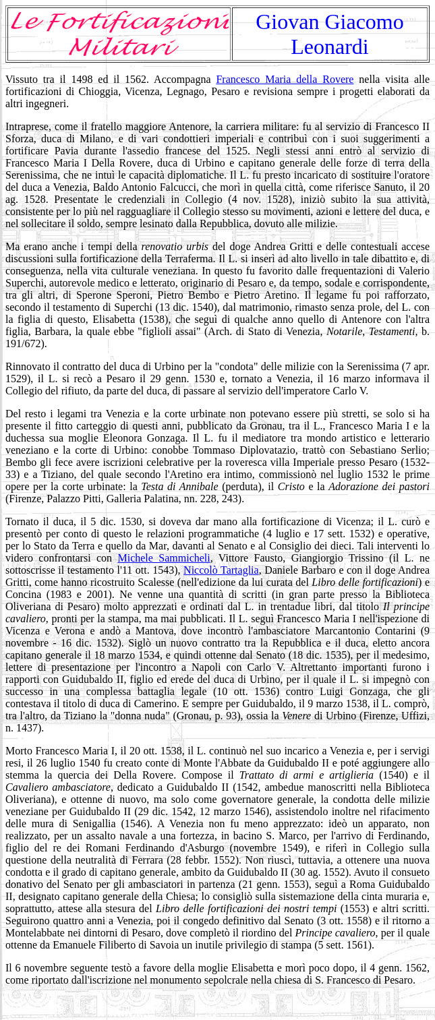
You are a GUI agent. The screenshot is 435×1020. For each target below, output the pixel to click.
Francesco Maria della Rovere (284, 79)
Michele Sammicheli (163, 558)
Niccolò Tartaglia (221, 570)
